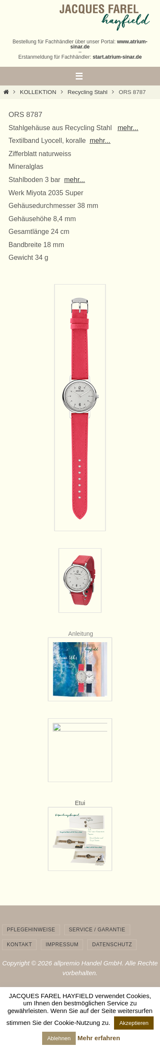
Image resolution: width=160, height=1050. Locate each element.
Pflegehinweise (31, 930)
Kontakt (19, 945)
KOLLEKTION (38, 92)
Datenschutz (112, 945)
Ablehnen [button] (59, 1038)
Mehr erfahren (98, 1037)
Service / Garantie (97, 930)
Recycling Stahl (88, 92)
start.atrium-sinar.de (117, 57)
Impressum (62, 945)
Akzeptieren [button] (134, 1023)
